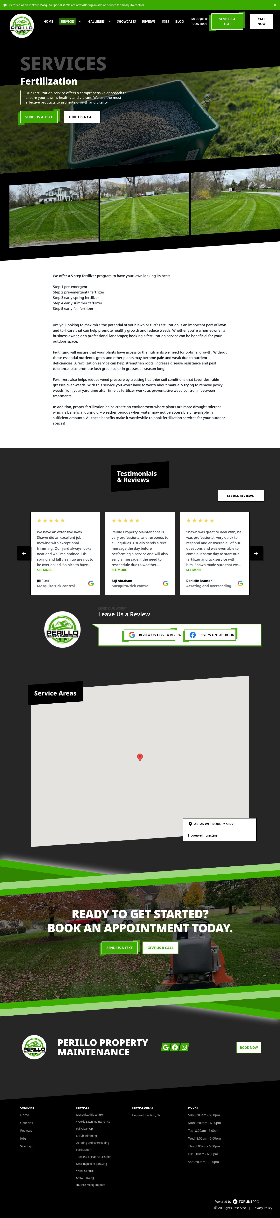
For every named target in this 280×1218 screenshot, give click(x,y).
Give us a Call (82, 117)
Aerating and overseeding (92, 1142)
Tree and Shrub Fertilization (93, 1157)
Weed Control (85, 1171)
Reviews (26, 1130)
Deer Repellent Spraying (91, 1164)
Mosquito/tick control (89, 1114)
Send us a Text (227, 21)
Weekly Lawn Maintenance (93, 1121)
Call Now (262, 21)
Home (24, 1115)
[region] (140, 553)
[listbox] (140, 553)
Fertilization (83, 1150)
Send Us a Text (39, 117)
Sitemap (26, 1146)
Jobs (23, 1138)
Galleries (26, 1123)
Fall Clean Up (84, 1128)
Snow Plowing (85, 1178)
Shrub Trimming (86, 1135)
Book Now (249, 1047)
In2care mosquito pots (90, 1185)
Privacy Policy (262, 1208)
